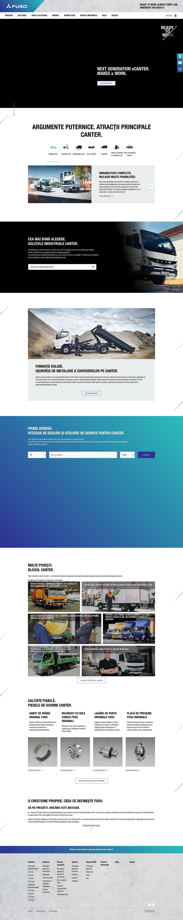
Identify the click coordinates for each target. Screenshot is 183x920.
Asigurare (75, 881)
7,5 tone (30, 878)
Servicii (75, 862)
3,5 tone (30, 872)
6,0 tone (30, 875)
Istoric (88, 875)
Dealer (132, 862)
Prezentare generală (89, 867)
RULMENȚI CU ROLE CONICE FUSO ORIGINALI (73, 717)
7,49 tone (31, 897)
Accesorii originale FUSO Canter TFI (61, 888)
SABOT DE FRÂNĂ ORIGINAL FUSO (39, 715)
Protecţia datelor (40, 911)
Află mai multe (106, 83)
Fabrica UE (89, 872)
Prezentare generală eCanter (33, 886)
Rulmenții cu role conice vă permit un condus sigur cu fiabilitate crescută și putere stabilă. (74, 728)
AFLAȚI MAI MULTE (105, 196)
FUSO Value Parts (62, 894)
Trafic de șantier (48, 878)
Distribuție (46, 875)
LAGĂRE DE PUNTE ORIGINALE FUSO (105, 715)
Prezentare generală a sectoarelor (46, 868)
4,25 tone (31, 890)
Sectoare (46, 862)
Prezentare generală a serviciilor (75, 868)
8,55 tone (31, 881)
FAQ (87, 878)
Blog (117, 862)
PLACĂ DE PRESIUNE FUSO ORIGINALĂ (139, 715)
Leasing (74, 878)
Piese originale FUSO (61, 881)
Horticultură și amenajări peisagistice (47, 883)
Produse (31, 862)
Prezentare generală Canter (33, 867)
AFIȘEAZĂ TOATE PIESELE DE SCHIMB (92, 781)
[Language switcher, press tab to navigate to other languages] (163, 15)
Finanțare (75, 875)
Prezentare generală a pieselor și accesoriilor (61, 873)
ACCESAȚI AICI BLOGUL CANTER (91, 680)
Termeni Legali (53, 911)
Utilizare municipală (46, 890)
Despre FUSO (91, 862)
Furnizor (30, 911)
